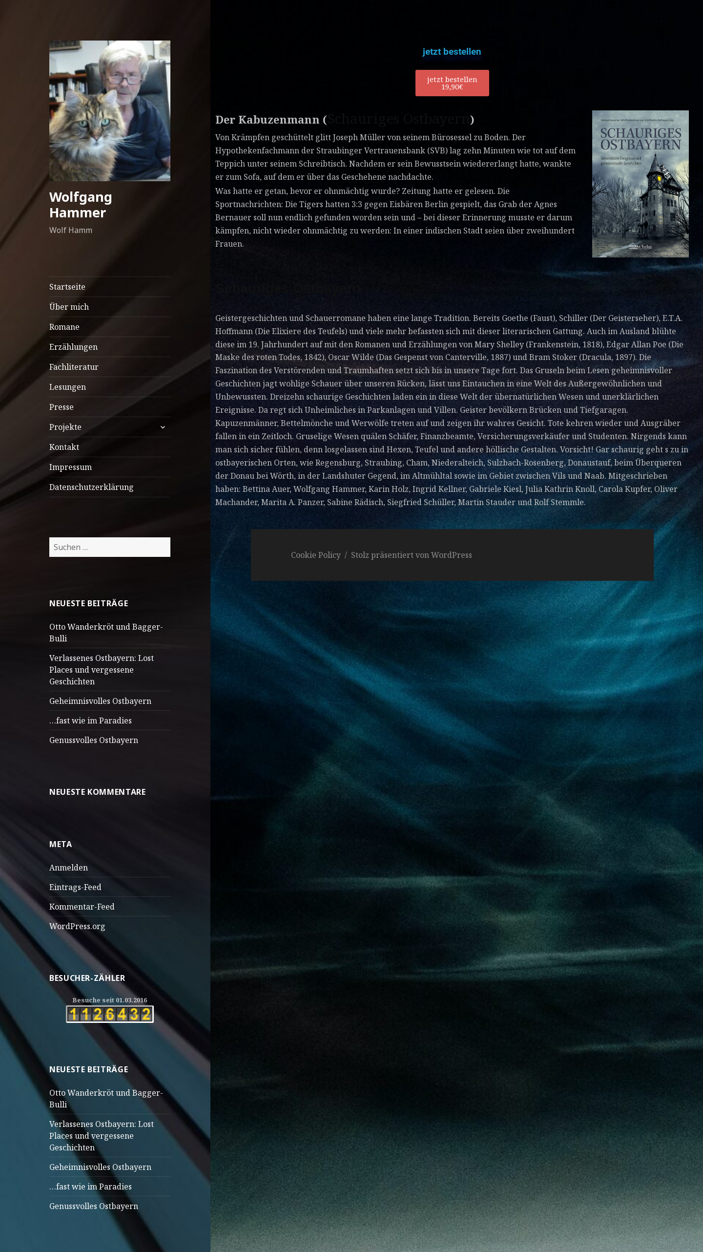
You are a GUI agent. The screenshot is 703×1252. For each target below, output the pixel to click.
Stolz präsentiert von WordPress (411, 555)
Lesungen (67, 387)
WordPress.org (77, 926)
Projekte (65, 427)
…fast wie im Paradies (90, 720)
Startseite (67, 286)
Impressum (70, 467)
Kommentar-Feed (82, 906)
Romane (64, 326)
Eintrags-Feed (75, 887)
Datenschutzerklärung (91, 487)
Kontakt (64, 447)
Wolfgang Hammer (80, 204)
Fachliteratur (74, 366)
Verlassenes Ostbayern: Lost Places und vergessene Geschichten (101, 670)
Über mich (69, 306)
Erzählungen (73, 346)
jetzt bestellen (452, 51)
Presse (61, 407)
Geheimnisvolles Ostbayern (100, 701)
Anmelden (68, 867)
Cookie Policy (316, 555)
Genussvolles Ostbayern (93, 740)
